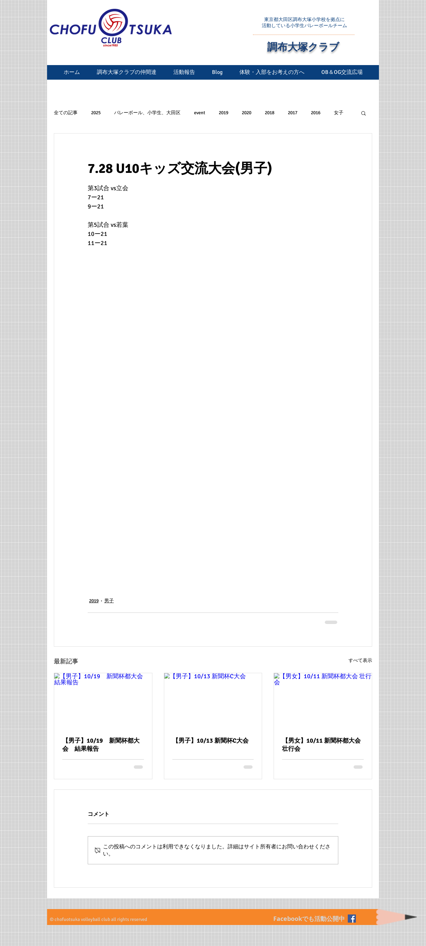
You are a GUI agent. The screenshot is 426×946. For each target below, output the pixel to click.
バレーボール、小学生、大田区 (147, 113)
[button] (363, 113)
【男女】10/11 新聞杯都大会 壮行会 (321, 744)
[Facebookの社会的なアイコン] (352, 918)
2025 (96, 113)
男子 (109, 601)
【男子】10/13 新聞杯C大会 (210, 740)
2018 (269, 113)
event (199, 113)
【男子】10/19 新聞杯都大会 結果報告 (101, 744)
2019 (223, 113)
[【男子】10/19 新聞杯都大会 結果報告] (103, 700)
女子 (338, 113)
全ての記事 (66, 113)
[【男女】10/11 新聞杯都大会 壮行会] (323, 700)
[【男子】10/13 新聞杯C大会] (213, 700)
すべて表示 (360, 660)
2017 (292, 113)
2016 (315, 113)
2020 (246, 113)
